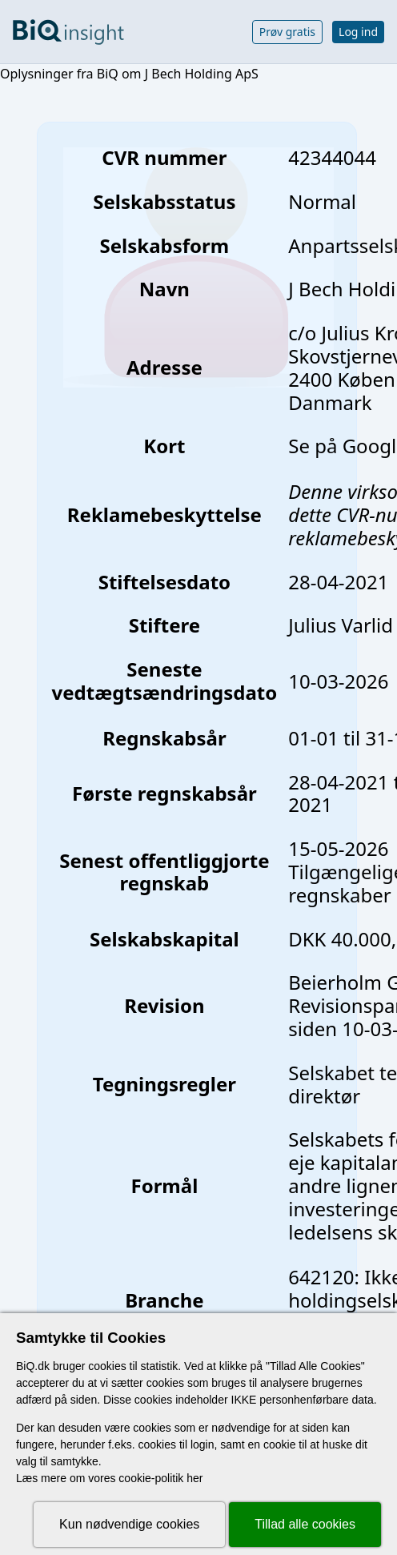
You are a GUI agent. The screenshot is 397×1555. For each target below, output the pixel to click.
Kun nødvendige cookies (129, 1524)
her (194, 1478)
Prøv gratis (287, 31)
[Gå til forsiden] (68, 32)
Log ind (358, 31)
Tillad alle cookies (305, 1524)
